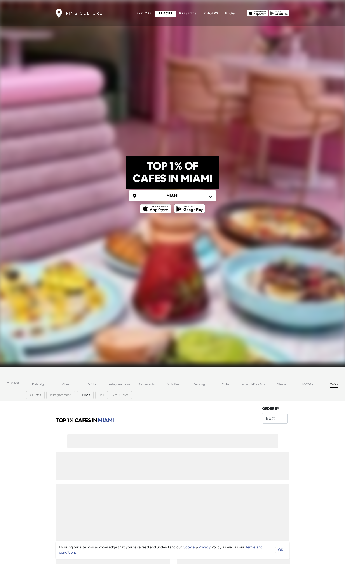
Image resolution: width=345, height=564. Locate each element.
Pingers (211, 13)
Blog (230, 13)
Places (165, 13)
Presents (188, 13)
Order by (270, 408)
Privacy (205, 547)
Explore (144, 13)
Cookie (189, 547)
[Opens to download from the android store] (279, 13)
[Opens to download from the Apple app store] (257, 13)
